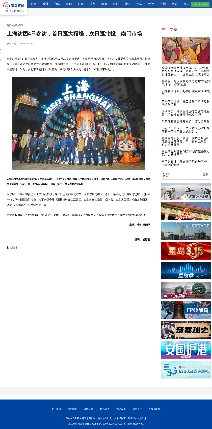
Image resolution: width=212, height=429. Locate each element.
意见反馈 (121, 409)
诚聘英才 (88, 409)
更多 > (206, 174)
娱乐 (186, 4)
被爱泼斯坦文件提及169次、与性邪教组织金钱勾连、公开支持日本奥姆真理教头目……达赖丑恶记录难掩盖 (185, 71)
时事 (34, 4)
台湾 (57, 4)
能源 (128, 4)
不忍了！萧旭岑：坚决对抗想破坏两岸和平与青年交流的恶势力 (185, 129)
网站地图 (72, 409)
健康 (104, 4)
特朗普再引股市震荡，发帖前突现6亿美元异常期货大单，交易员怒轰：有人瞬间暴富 (185, 141)
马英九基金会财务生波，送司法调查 (185, 121)
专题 (163, 4)
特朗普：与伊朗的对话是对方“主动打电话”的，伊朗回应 (186, 83)
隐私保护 (137, 409)
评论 (151, 4)
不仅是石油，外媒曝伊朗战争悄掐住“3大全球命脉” (185, 163)
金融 (81, 4)
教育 (175, 4)
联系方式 (104, 409)
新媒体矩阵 (154, 409)
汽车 (139, 4)
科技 (116, 4)
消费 (92, 4)
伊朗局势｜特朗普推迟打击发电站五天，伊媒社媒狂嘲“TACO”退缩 (185, 113)
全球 (69, 4)
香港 (45, 4)
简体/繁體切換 (200, 4)
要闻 (21, 25)
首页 (9, 25)
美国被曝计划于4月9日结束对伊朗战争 (186, 93)
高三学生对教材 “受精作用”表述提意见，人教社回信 (185, 153)
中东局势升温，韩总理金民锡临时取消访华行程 (185, 103)
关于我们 (56, 409)
